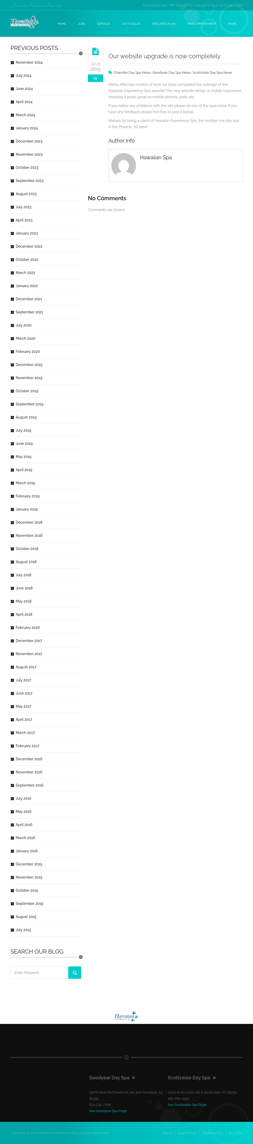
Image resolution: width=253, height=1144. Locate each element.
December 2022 (29, 246)
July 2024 (23, 75)
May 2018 (23, 601)
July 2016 (23, 798)
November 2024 (29, 62)
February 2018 (28, 627)
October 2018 (27, 549)
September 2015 (29, 903)
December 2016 (29, 759)
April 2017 (24, 719)
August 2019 (26, 417)
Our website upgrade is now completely (164, 56)
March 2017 (25, 733)
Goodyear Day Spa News (172, 72)
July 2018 (23, 575)
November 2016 (29, 772)
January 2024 (27, 128)
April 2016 (24, 825)
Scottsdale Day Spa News (212, 72)
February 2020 (28, 351)
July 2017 (23, 680)
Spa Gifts (235, 1133)
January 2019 (27, 509)
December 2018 (29, 522)
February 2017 (27, 746)
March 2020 (26, 338)
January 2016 (27, 851)
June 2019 (24, 443)
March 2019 (25, 483)
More (232, 24)
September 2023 (30, 181)
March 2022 (25, 273)
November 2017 (29, 654)
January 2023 (27, 233)
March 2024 (25, 115)
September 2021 (29, 312)
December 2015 (29, 864)
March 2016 (25, 838)
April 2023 (24, 220)
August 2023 (26, 194)
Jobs (81, 24)
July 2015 (23, 930)
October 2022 (27, 259)
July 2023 (23, 207)
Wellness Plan (164, 24)
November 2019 (29, 378)
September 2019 (29, 404)
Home (62, 24)
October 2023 (27, 167)
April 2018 (24, 614)
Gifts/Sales (131, 24)
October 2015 (27, 890)
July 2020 (24, 325)
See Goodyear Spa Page (108, 1111)
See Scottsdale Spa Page (187, 1105)
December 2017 (29, 641)
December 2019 (29, 365)
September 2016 (30, 785)
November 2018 (29, 535)
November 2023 (29, 154)
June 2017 (24, 693)
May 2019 (23, 457)
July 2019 (23, 430)
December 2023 (29, 141)
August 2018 (26, 562)
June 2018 (24, 588)
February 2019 (27, 496)
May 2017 (23, 706)
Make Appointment (202, 24)
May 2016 (23, 811)
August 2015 (26, 917)
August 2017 (26, 667)
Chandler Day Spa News (132, 72)
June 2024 (24, 89)
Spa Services (187, 1133)
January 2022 (27, 286)
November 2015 (29, 877)
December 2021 (29, 299)
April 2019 (24, 470)
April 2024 (24, 102)
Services (103, 24)
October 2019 (27, 391)
